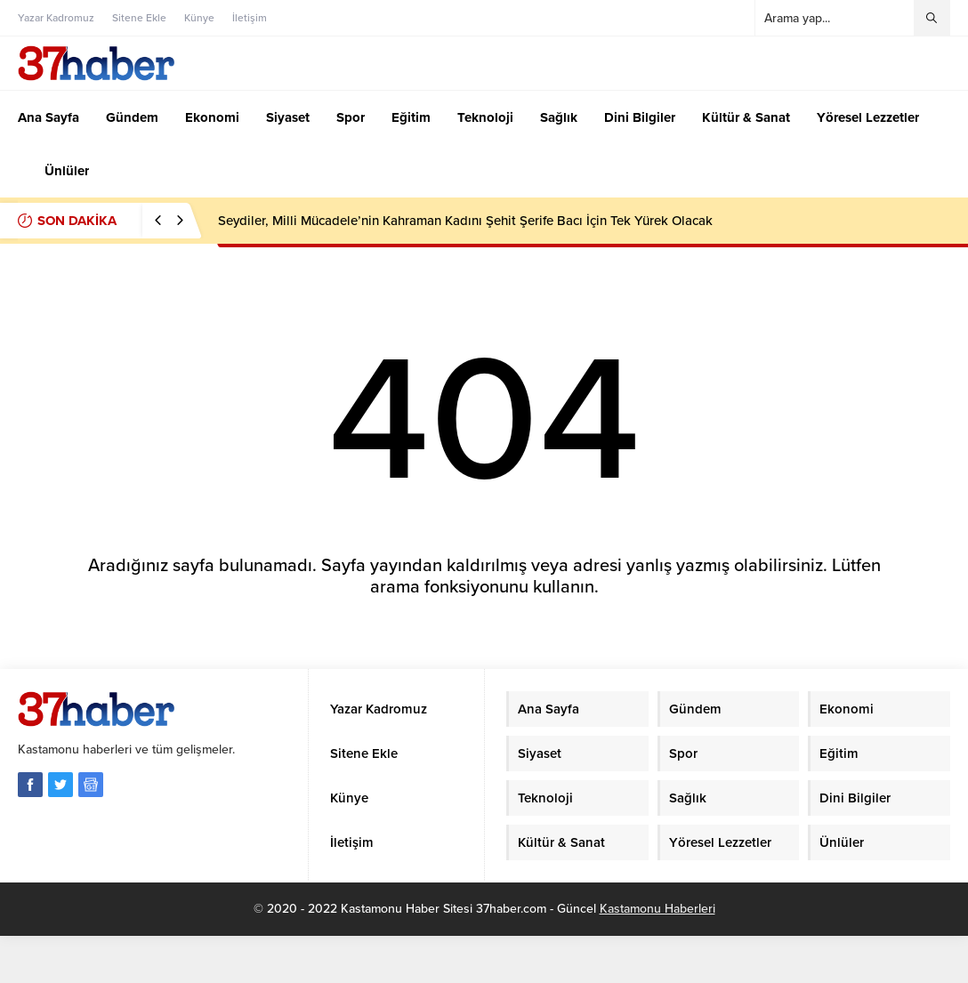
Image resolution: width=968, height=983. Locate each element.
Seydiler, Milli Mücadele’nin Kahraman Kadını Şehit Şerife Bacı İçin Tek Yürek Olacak (465, 221)
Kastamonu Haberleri (657, 908)
